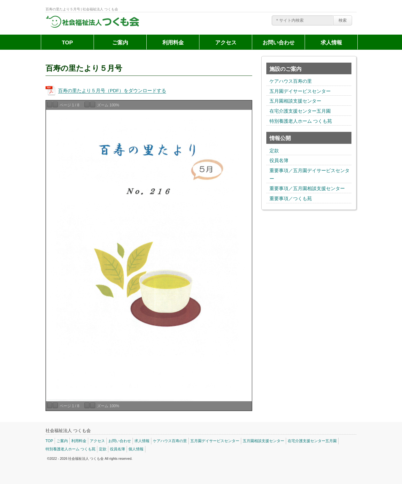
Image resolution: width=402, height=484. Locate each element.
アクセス (225, 42)
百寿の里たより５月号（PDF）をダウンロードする (112, 90)
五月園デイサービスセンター (300, 91)
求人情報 (331, 42)
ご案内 (120, 42)
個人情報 (136, 449)
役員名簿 (278, 160)
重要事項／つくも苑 (290, 198)
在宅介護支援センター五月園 (300, 111)
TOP (67, 42)
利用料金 (173, 42)
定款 (274, 150)
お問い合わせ (279, 42)
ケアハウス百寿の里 (290, 81)
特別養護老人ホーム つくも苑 (300, 121)
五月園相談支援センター (295, 101)
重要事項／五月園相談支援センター (307, 188)
